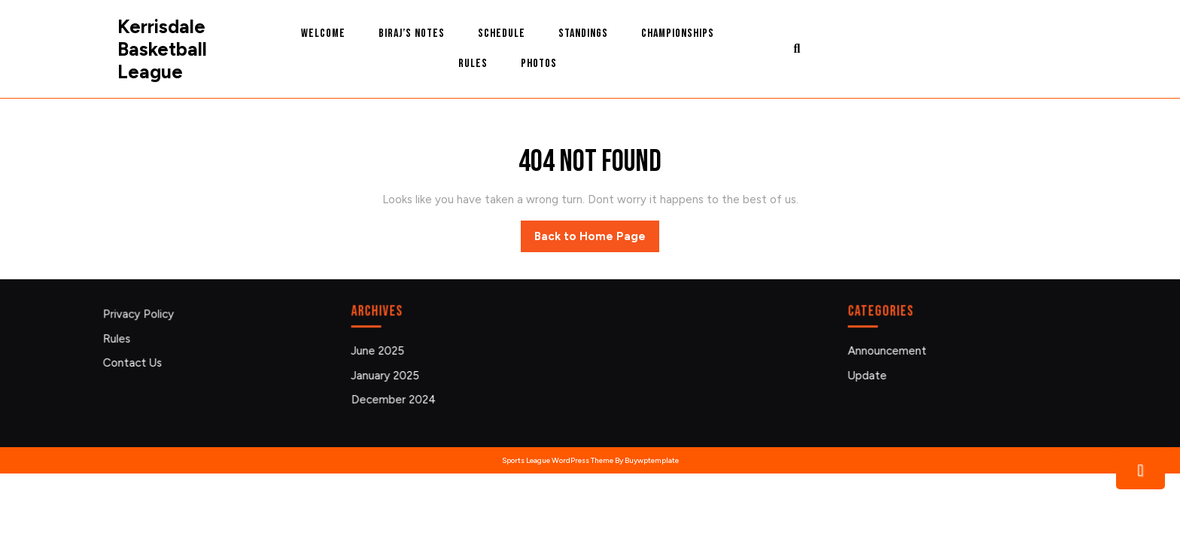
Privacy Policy (141, 315)
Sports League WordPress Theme (557, 460)
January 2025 (388, 374)
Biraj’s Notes (412, 33)
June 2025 (380, 351)
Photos (539, 63)
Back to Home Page (596, 240)
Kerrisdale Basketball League (162, 49)
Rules (473, 63)
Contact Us (135, 362)
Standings (583, 33)
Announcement (890, 351)
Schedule (501, 33)
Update (871, 374)
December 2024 (396, 398)
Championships (677, 33)
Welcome (323, 33)
